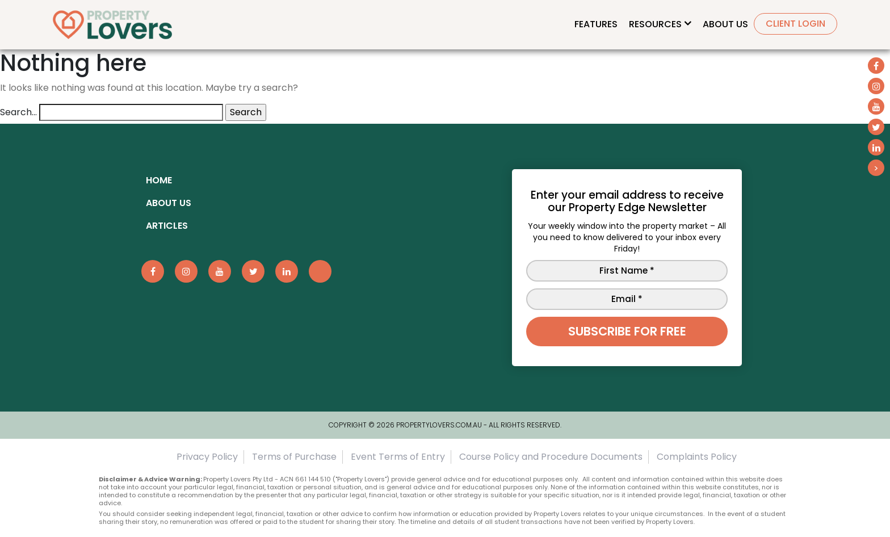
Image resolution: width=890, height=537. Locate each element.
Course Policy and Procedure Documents (551, 456)
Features (596, 24)
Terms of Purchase (294, 456)
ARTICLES (167, 225)
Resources (655, 24)
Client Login (795, 23)
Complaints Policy (697, 456)
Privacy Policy (207, 456)
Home (159, 180)
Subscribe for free (627, 331)
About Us (725, 24)
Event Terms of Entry (398, 456)
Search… (18, 112)
